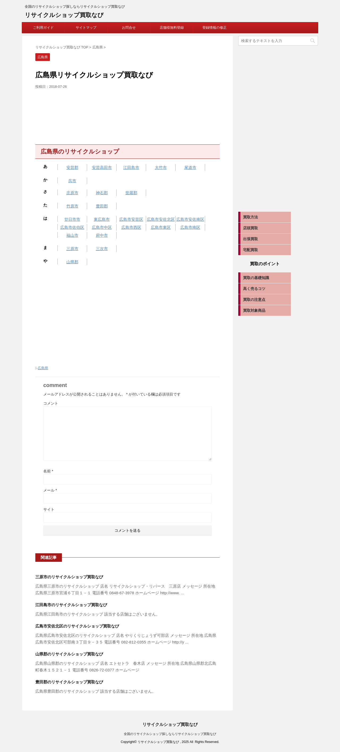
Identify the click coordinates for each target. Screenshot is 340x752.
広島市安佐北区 (161, 219)
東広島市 (102, 219)
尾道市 (190, 167)
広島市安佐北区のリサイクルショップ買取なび (77, 626)
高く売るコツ (254, 288)
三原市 (72, 248)
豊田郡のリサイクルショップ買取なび (69, 682)
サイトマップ (86, 28)
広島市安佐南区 (190, 219)
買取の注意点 (254, 299)
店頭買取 (250, 228)
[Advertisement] (127, 115)
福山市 (72, 235)
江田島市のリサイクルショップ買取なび (71, 605)
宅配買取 (250, 250)
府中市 (102, 235)
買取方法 (250, 217)
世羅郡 (131, 192)
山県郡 (72, 262)
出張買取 (250, 239)
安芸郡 (72, 167)
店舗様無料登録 (172, 28)
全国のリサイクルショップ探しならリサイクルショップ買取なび (170, 734)
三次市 (102, 248)
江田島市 (131, 167)
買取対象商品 (254, 310)
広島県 (43, 368)
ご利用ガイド (43, 28)
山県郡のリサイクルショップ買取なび (69, 654)
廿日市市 (72, 219)
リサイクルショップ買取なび (64, 15)
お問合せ (129, 28)
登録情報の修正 (214, 28)
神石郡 (102, 192)
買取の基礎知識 (256, 278)
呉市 (72, 180)
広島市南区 (190, 227)
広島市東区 (161, 227)
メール (50, 490)
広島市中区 (102, 227)
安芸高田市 (102, 167)
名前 (48, 471)
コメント (50, 403)
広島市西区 (131, 227)
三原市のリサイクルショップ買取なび (69, 577)
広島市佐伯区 (72, 227)
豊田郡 (102, 206)
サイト (48, 509)
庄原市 (72, 192)
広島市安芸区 (131, 219)
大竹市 (161, 167)
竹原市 (72, 206)
